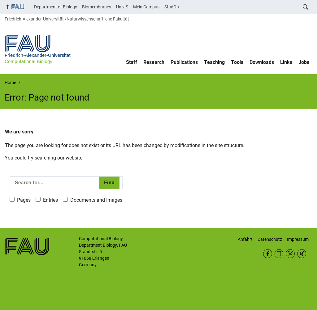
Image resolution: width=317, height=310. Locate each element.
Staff (131, 62)
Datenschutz (270, 239)
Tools (237, 62)
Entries (50, 200)
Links (286, 62)
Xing (301, 253)
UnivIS (122, 6)
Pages (24, 200)
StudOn (171, 6)
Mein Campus (146, 6)
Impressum (298, 239)
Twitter (290, 253)
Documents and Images (96, 200)
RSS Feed (279, 253)
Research (153, 62)
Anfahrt (245, 239)
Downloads (262, 62)
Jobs (303, 62)
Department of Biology (55, 6)
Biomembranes (96, 6)
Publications (184, 62)
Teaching (214, 62)
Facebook (267, 253)
